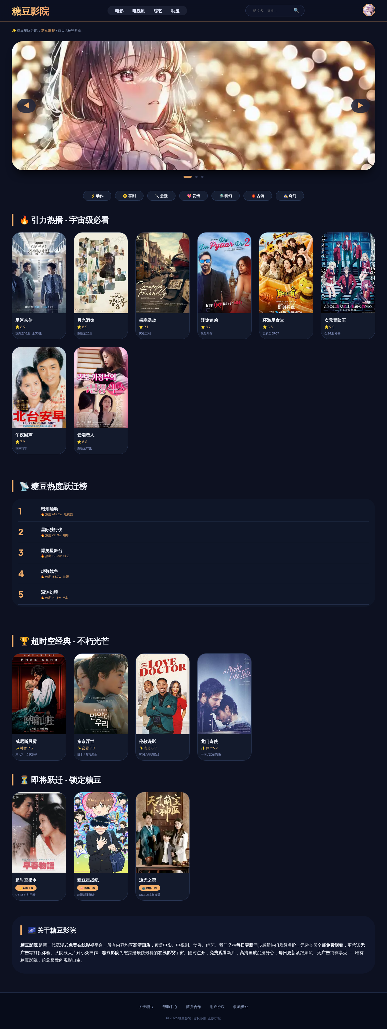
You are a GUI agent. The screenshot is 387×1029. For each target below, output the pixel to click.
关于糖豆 (146, 1006)
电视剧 (138, 10)
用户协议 (217, 1006)
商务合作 (193, 1006)
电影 (119, 10)
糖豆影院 (48, 30)
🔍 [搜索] (296, 10)
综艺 (158, 10)
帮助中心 (169, 1006)
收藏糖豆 (240, 1006)
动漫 (175, 10)
